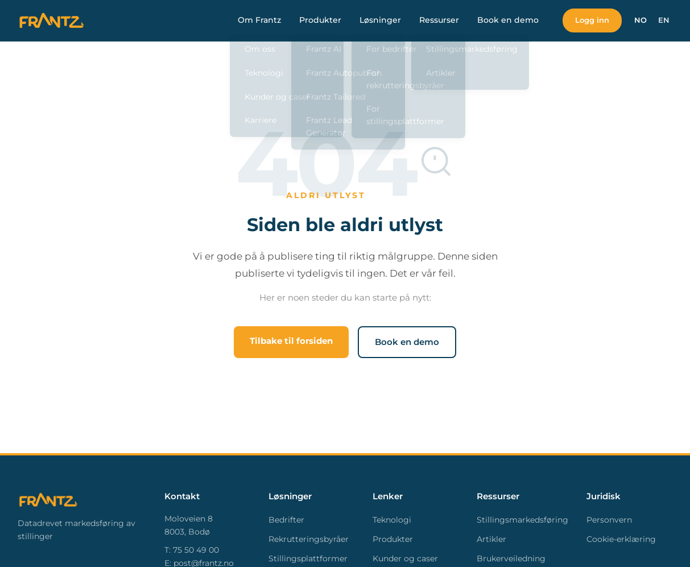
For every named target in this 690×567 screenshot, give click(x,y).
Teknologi (392, 519)
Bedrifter (286, 519)
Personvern (609, 519)
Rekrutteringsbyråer (308, 539)
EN (664, 20)
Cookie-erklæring (621, 539)
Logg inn (590, 19)
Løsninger (377, 20)
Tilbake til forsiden (291, 340)
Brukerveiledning (511, 558)
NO (640, 20)
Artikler (491, 539)
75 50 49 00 (196, 549)
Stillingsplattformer (308, 558)
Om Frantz (256, 20)
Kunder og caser (405, 558)
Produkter (317, 20)
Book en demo (505, 20)
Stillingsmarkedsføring (522, 519)
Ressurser (436, 20)
